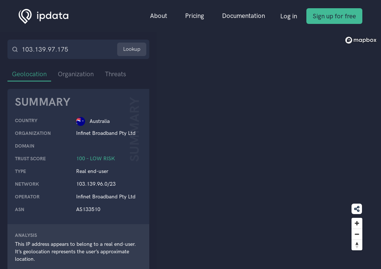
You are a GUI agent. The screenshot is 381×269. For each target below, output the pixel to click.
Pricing (194, 15)
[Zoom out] (357, 234)
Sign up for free (334, 16)
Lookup (131, 49)
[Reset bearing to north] (357, 244)
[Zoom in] (357, 223)
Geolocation (29, 74)
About (158, 15)
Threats (115, 74)
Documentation (243, 15)
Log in (288, 16)
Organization (76, 74)
